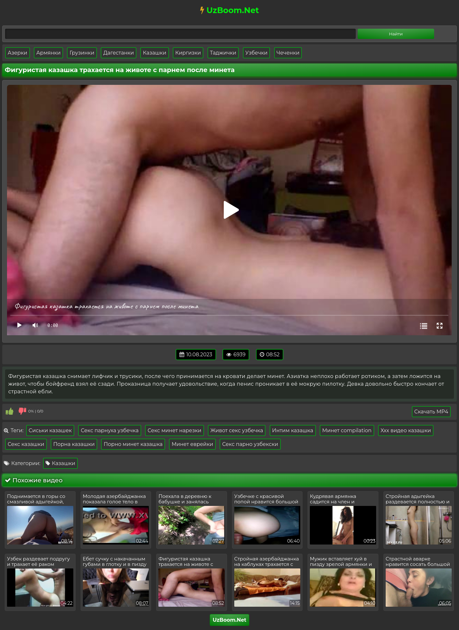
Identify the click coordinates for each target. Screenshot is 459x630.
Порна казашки (74, 444)
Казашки (154, 53)
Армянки (48, 53)
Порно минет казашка (133, 444)
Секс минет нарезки (174, 430)
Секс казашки (26, 444)
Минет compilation (347, 430)
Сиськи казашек (50, 430)
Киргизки (188, 53)
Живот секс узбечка (236, 430)
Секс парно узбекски (250, 444)
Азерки (17, 53)
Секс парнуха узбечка (109, 430)
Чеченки (288, 53)
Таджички (223, 53)
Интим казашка (292, 430)
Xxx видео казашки (406, 430)
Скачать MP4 (431, 412)
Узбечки (256, 53)
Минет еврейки (192, 444)
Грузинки (81, 53)
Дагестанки (118, 53)
